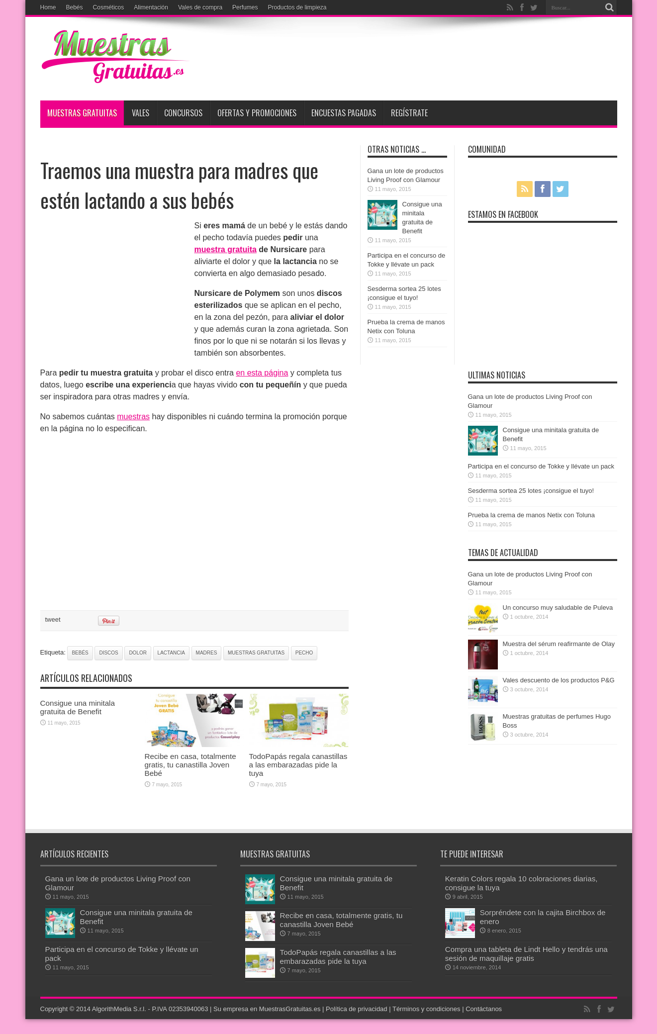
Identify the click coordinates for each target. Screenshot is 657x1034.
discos (108, 653)
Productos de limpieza (297, 7)
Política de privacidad (356, 1009)
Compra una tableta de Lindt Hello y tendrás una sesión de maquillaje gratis (526, 953)
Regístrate (409, 113)
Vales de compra (200, 7)
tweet (53, 619)
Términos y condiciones (426, 1009)
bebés (80, 653)
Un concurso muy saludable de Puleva (558, 607)
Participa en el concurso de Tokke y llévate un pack (541, 466)
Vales (140, 113)
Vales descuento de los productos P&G (559, 680)
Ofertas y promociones (256, 113)
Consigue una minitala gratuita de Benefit (77, 707)
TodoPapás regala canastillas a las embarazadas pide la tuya (298, 764)
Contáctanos (484, 1009)
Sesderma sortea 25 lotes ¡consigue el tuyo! (531, 490)
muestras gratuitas (256, 653)
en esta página (262, 373)
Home (48, 7)
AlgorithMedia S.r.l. (119, 1009)
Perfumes (245, 7)
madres (206, 653)
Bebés (74, 7)
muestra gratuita (225, 249)
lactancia (171, 653)
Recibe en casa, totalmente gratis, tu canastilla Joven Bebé (190, 764)
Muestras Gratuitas (82, 113)
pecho (304, 653)
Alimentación (151, 7)
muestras (133, 416)
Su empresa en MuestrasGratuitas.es (266, 1009)
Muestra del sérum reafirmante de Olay (559, 644)
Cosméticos (108, 7)
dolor (138, 653)
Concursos (183, 113)
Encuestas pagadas (343, 113)
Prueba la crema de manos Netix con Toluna (531, 515)
